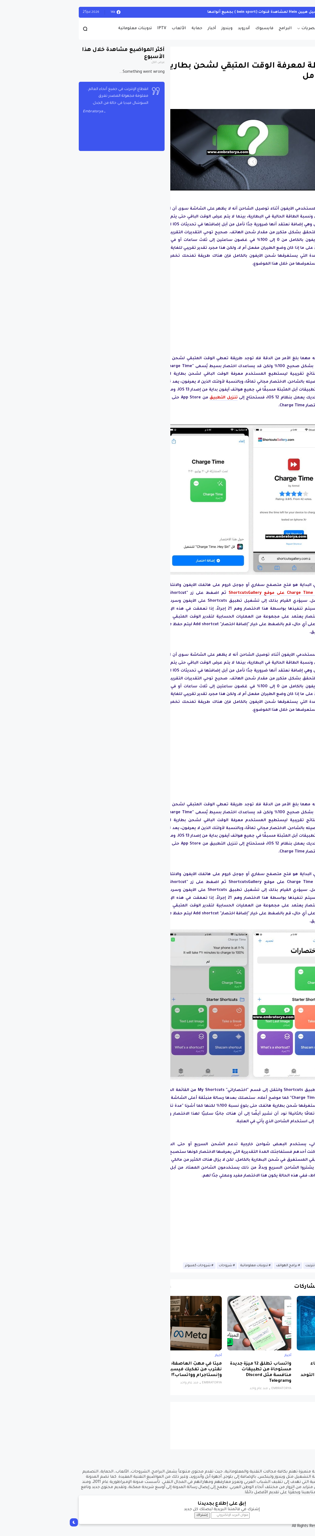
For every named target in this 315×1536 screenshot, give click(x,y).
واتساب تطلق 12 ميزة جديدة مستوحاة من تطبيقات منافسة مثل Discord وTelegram (196, 1372)
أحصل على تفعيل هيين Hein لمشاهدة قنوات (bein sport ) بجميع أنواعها (210, 12)
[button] (290, 158)
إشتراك (137, 1515)
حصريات (245, 28)
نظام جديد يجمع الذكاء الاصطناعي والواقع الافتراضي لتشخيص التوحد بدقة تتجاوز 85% (266, 1372)
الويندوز (290, 12)
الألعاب (114, 28)
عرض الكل (93, 62)
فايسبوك (200, 28)
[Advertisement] (186, 309)
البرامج (221, 28)
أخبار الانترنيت (251, 1266)
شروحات (161, 1266)
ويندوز (162, 28)
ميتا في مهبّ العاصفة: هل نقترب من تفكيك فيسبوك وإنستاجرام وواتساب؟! (128, 1370)
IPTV (97, 28)
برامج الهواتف (222, 1266)
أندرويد (180, 28)
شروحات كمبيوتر (133, 1266)
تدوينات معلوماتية (70, 28)
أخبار (147, 28)
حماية (132, 28)
